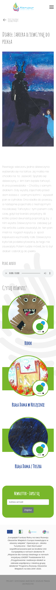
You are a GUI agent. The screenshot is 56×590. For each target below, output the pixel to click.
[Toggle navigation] (51, 7)
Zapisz (28, 510)
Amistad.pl (30, 581)
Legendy (10, 20)
